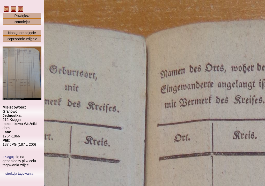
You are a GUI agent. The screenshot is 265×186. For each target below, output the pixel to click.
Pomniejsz (22, 22)
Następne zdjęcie (22, 33)
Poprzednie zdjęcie (22, 39)
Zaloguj (8, 157)
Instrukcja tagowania (18, 173)
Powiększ (22, 16)
